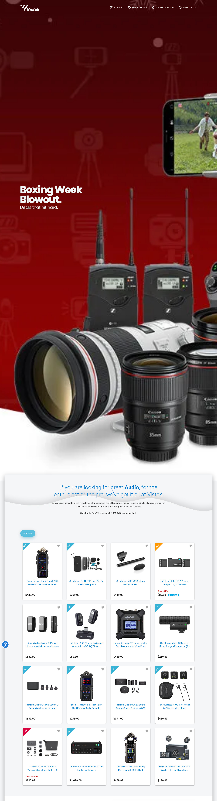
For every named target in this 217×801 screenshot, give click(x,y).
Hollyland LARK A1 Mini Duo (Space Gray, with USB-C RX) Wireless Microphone (86, 646)
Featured (28, 533)
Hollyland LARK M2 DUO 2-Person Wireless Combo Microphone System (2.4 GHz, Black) (174, 770)
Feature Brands (137, 7)
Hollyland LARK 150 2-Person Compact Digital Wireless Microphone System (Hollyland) (174, 584)
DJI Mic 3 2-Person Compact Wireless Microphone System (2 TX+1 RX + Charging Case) (42, 770)
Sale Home (117, 7)
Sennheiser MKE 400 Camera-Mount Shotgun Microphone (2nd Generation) (174, 646)
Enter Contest (188, 7)
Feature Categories (163, 7)
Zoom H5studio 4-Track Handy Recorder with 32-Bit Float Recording (130, 770)
